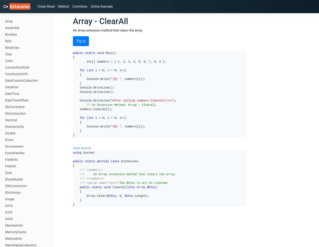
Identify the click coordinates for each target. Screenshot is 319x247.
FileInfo (10, 166)
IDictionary (13, 193)
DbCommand (14, 107)
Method (64, 6)
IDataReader (14, 179)
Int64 (9, 219)
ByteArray (12, 48)
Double (10, 133)
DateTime (12, 94)
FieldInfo (11, 160)
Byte (8, 41)
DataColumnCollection (21, 81)
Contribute (81, 6)
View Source (82, 148)
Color (9, 61)
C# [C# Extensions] (16, 6)
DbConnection (15, 113)
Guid (8, 173)
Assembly (12, 28)
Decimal (11, 120)
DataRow (11, 87)
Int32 (9, 212)
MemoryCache (15, 232)
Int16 (9, 206)
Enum (9, 140)
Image (9, 199)
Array (9, 21)
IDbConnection (16, 186)
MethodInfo (13, 239)
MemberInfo (14, 225)
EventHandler (15, 153)
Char (8, 54)
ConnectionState (17, 67)
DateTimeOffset (16, 100)
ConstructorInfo (16, 74)
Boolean (11, 34)
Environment (14, 146)
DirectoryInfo (14, 127)
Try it (80, 41)
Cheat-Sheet (47, 6)
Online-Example (103, 6)
